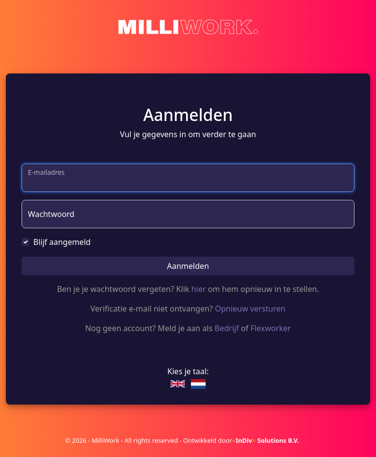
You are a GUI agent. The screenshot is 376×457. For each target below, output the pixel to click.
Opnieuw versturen (250, 308)
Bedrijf (226, 328)
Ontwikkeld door (241, 440)
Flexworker (270, 328)
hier (198, 289)
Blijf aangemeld (62, 242)
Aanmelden (188, 266)
